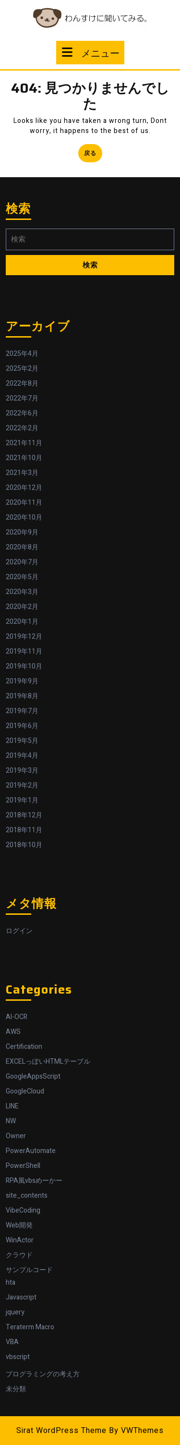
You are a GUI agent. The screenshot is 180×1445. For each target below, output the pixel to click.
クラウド (19, 1255)
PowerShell (23, 1166)
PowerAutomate (31, 1151)
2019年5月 (22, 741)
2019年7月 (22, 711)
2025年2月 (22, 369)
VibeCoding (23, 1210)
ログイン (19, 931)
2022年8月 (22, 383)
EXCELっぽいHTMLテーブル (48, 1061)
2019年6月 (22, 726)
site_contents (27, 1195)
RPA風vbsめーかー (34, 1181)
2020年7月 (22, 562)
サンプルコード (29, 1270)
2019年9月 (22, 681)
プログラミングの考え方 (43, 1374)
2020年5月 (22, 577)
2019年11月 (24, 651)
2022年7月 (22, 398)
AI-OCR (16, 1017)
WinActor (20, 1240)
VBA (12, 1342)
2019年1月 (22, 800)
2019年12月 (24, 636)
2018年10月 (24, 845)
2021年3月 (22, 473)
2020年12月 (24, 488)
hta (10, 1282)
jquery (15, 1312)
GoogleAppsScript (33, 1076)
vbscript (18, 1357)
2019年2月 (22, 785)
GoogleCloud (25, 1091)
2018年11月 (24, 830)
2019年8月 (22, 696)
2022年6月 (22, 413)
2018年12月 (24, 815)
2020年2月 (22, 607)
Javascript (21, 1297)
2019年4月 (22, 756)
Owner (16, 1136)
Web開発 (19, 1225)
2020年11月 (24, 503)
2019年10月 (24, 666)
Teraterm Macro (30, 1327)
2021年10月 (24, 458)
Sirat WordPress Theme (61, 1430)
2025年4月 (22, 354)
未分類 (16, 1389)
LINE (12, 1106)
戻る (93, 154)
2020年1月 (22, 622)
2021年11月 (24, 443)
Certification (24, 1047)
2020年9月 (22, 532)
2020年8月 (22, 547)
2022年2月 (22, 428)
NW (11, 1121)
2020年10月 (24, 517)
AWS (13, 1032)
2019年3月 (22, 770)
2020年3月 (22, 592)
